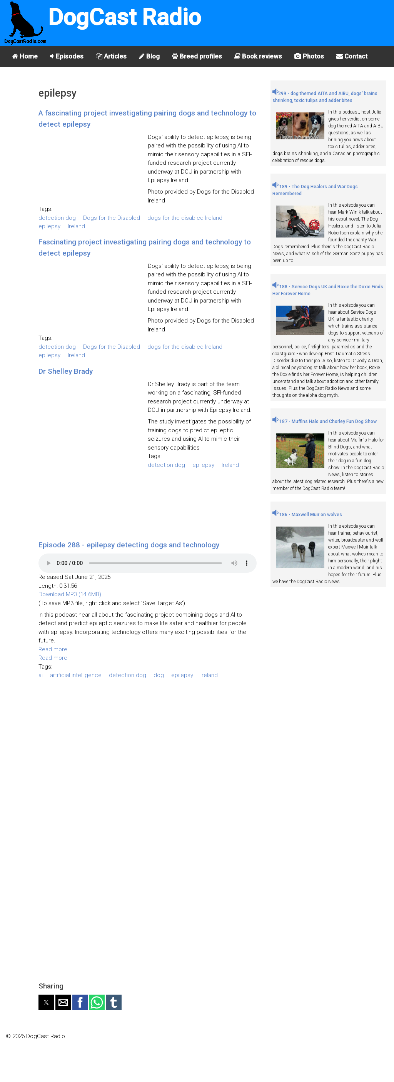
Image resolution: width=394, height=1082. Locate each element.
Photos (309, 56)
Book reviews (258, 56)
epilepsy (49, 226)
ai (40, 675)
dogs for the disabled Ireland (184, 217)
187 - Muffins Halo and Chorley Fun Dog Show (324, 421)
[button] (46, 1002)
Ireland (76, 226)
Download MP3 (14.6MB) (69, 594)
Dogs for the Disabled (111, 217)
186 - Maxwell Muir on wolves (307, 514)
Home (25, 56)
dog (159, 675)
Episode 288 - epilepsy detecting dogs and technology (128, 544)
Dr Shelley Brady (65, 371)
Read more (52, 657)
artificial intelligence (76, 675)
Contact (351, 56)
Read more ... (55, 649)
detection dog (57, 217)
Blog (149, 56)
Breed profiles (197, 56)
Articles (111, 56)
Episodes (66, 56)
